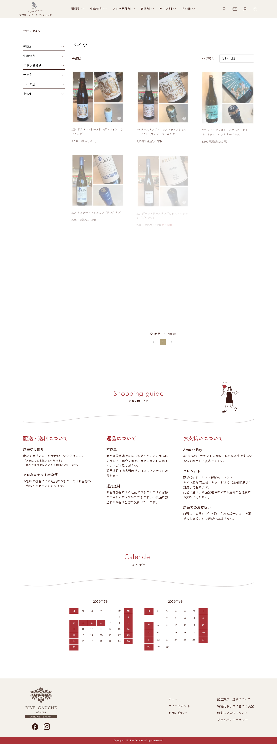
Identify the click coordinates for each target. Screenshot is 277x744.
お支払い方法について (232, 712)
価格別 (27, 74)
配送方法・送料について (234, 699)
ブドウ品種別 (32, 65)
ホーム (173, 699)
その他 (27, 93)
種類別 (27, 46)
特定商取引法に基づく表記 (235, 706)
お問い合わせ (178, 712)
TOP (25, 31)
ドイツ (36, 31)
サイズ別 (29, 84)
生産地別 (29, 55)
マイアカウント (179, 706)
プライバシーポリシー (232, 719)
